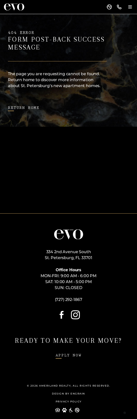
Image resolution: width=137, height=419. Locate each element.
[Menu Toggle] (130, 7)
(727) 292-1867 (68, 300)
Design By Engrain (68, 394)
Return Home (24, 107)
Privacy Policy (69, 401)
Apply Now (68, 355)
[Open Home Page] (68, 234)
